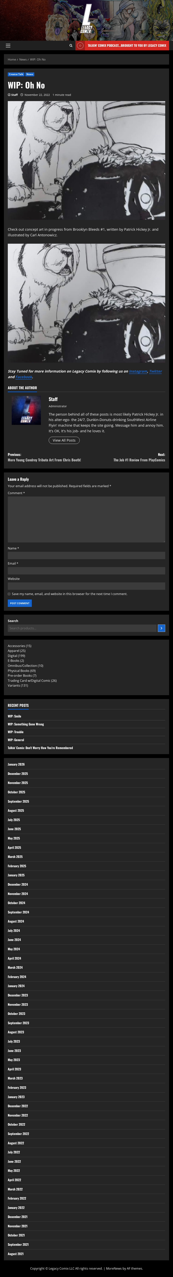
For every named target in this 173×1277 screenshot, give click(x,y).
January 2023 (16, 1096)
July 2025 (14, 819)
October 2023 (16, 1013)
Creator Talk (16, 74)
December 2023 (18, 995)
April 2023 (14, 1069)
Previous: (47, 457)
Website (14, 579)
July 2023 (14, 1041)
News (29, 74)
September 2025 (18, 801)
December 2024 (18, 884)
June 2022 (14, 1161)
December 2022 (18, 1106)
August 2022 (16, 1143)
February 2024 (17, 976)
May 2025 (14, 838)
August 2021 (16, 1253)
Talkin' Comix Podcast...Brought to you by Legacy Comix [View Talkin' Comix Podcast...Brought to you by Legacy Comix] (120, 45)
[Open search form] (71, 45)
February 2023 (17, 1087)
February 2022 (17, 1198)
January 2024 (16, 985)
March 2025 (15, 856)
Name (13, 548)
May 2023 (14, 1059)
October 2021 (16, 1235)
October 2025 (16, 792)
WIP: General (16, 739)
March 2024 (15, 967)
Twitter (155, 371)
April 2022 (14, 1179)
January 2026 (16, 764)
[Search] (161, 628)
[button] (8, 46)
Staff (14, 95)
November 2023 (18, 1004)
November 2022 (18, 1115)
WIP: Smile (14, 716)
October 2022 (16, 1124)
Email (13, 563)
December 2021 (17, 1216)
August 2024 (16, 921)
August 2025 (16, 810)
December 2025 (18, 773)
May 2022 (14, 1170)
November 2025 (18, 782)
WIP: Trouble (16, 731)
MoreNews (114, 1268)
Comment (16, 493)
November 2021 (17, 1226)
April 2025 (14, 847)
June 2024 (14, 939)
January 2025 (16, 875)
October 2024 (16, 902)
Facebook (23, 376)
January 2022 (16, 1207)
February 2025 (17, 866)
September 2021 (18, 1244)
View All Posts (64, 440)
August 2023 (16, 1032)
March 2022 (15, 1189)
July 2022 (14, 1152)
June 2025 (14, 828)
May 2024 (14, 949)
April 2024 (14, 958)
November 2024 (18, 893)
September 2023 (18, 1023)
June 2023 (14, 1050)
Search (13, 621)
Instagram (138, 371)
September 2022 (18, 1133)
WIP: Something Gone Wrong (26, 724)
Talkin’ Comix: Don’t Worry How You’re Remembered (40, 747)
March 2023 (15, 1078)
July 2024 (14, 930)
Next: (125, 457)
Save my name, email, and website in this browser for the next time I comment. (69, 594)
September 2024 (18, 912)
